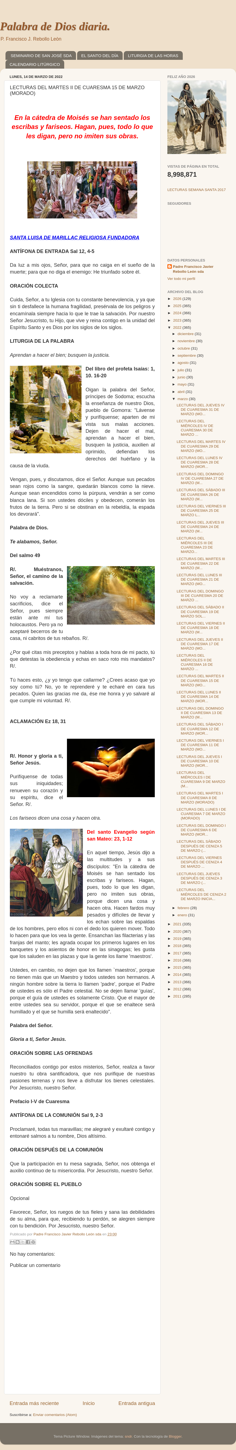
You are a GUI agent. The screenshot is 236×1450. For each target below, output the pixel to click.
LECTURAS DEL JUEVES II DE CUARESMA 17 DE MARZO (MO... (200, 643)
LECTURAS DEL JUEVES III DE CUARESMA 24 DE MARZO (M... (200, 526)
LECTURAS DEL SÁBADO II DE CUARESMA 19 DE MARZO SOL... (200, 611)
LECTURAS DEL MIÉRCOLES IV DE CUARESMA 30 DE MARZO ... (195, 428)
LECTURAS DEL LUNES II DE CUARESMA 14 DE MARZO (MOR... (199, 696)
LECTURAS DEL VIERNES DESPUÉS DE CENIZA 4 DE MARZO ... (199, 862)
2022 (177, 327)
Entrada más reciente (34, 1403)
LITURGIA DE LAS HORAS (153, 55)
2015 (177, 967)
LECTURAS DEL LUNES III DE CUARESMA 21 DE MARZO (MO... (199, 579)
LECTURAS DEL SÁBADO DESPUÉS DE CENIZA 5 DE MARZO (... (199, 845)
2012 (177, 989)
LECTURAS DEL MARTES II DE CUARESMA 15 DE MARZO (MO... (200, 680)
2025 (177, 306)
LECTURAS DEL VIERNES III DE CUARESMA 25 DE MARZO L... (201, 510)
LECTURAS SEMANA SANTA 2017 (196, 190)
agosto (184, 363)
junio (182, 377)
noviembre (187, 341)
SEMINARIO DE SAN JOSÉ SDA (41, 55)
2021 (177, 924)
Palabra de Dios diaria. (55, 26)
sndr (128, 1436)
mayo (183, 384)
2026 (177, 299)
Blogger (175, 1436)
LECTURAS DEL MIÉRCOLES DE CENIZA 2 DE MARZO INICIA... (201, 894)
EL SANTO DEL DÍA (99, 55)
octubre (184, 348)
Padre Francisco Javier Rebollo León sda (193, 269)
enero (183, 915)
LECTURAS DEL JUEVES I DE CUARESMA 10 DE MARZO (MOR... (199, 761)
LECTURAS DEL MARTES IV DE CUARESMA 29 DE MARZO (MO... (201, 446)
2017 (177, 953)
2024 (177, 313)
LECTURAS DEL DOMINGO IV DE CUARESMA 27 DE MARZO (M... (200, 478)
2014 (177, 975)
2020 (177, 931)
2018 (177, 946)
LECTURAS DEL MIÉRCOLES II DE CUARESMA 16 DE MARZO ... (195, 662)
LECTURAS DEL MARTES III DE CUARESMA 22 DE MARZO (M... (201, 563)
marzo (183, 399)
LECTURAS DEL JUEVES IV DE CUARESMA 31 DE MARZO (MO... (200, 409)
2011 (177, 996)
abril (182, 392)
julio (181, 370)
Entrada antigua (137, 1403)
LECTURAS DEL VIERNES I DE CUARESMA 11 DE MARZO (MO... (200, 744)
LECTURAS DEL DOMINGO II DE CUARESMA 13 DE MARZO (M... (200, 712)
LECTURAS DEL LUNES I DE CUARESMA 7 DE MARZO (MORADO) (201, 813)
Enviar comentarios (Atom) (55, 1415)
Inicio (89, 1403)
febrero (184, 908)
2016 (177, 960)
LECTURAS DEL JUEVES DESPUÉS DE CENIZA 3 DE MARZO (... (199, 878)
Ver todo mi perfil (181, 279)
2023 (177, 320)
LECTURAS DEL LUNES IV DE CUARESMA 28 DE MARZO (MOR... (200, 462)
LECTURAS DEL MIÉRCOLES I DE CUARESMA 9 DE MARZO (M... (201, 779)
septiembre (187, 355)
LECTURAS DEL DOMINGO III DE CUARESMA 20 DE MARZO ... (200, 595)
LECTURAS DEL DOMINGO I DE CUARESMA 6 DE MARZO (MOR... (201, 830)
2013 (177, 982)
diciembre (186, 334)
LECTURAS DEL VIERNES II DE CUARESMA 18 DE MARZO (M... (201, 627)
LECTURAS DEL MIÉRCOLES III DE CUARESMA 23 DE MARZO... (195, 545)
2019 (177, 939)
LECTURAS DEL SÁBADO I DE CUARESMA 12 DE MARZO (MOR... (200, 728)
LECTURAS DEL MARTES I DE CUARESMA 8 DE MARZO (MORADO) (200, 797)
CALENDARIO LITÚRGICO (35, 64)
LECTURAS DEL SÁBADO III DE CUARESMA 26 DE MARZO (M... (201, 494)
